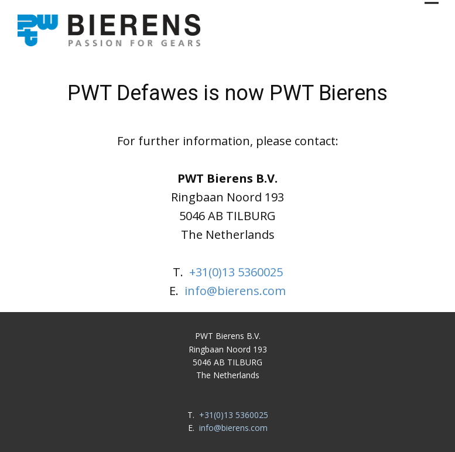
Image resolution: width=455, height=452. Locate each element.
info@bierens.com (235, 291)
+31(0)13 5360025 (236, 272)
